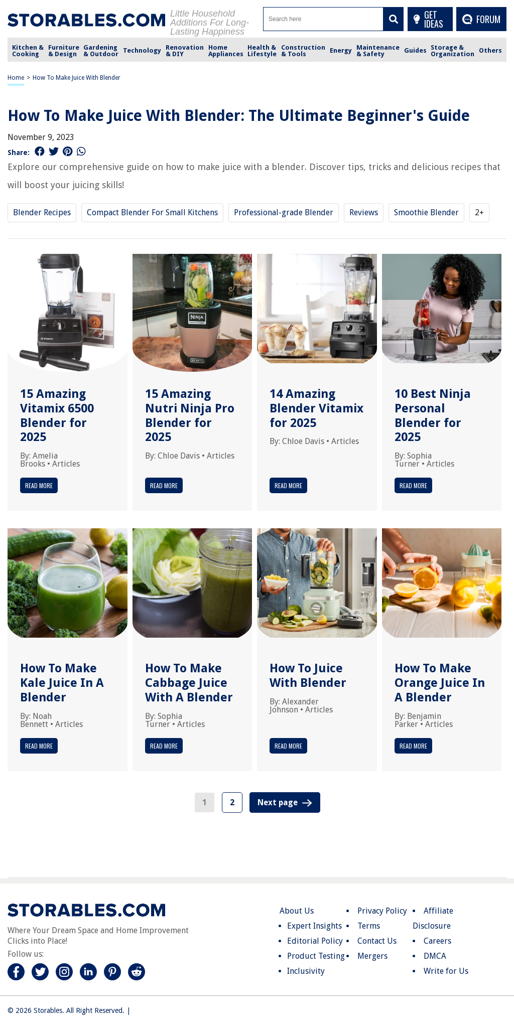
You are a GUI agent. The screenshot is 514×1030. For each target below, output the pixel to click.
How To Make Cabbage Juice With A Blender (189, 682)
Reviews (363, 212)
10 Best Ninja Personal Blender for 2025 (433, 415)
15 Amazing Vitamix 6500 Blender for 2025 (57, 415)
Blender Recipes (42, 212)
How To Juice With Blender (308, 675)
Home (16, 77)
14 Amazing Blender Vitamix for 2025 (316, 408)
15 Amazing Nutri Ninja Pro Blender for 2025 (189, 415)
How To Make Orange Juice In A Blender (440, 682)
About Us (297, 911)
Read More (39, 485)
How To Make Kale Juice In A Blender (62, 682)
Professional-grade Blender (283, 212)
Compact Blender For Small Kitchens (152, 212)
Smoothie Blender (426, 212)
